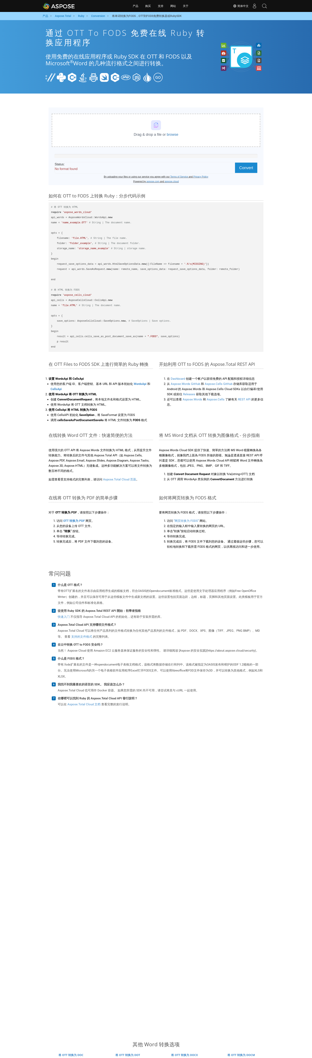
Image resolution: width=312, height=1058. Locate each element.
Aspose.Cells (215, 399)
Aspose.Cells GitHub (218, 384)
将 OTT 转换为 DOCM (241, 1055)
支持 (160, 6)
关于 (185, 6)
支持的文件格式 (81, 636)
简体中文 (241, 6)
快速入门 (64, 617)
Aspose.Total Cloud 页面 (119, 479)
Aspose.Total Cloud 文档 (83, 704)
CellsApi (56, 389)
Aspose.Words (192, 399)
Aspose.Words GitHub (185, 384)
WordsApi (140, 384)
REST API (244, 399)
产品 (135, 6)
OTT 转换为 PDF (74, 521)
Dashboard (178, 379)
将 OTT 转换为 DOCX (184, 1055)
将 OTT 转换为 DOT (127, 1055)
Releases (189, 394)
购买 (148, 6)
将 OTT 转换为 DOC (70, 1055)
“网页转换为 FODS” (186, 521)
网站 (173, 6)
